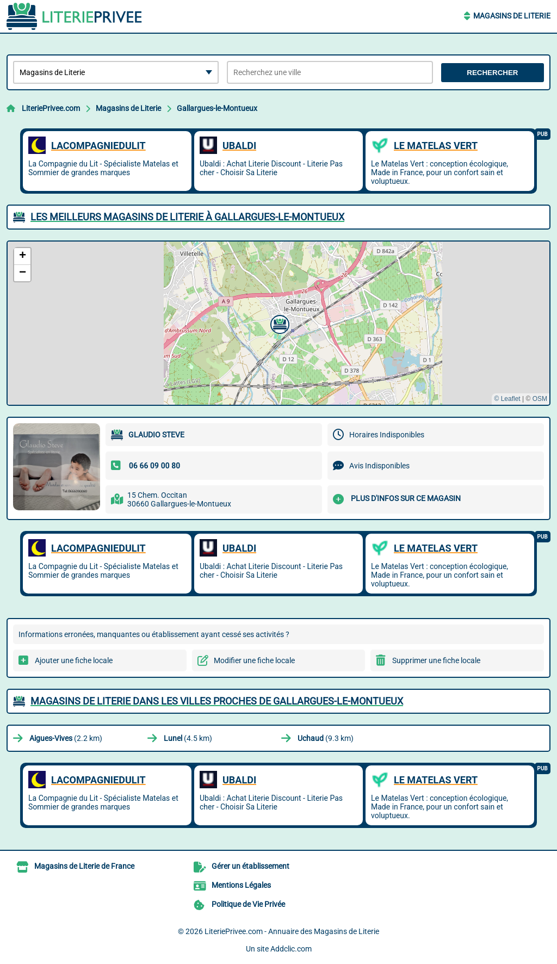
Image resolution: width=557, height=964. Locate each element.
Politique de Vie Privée (248, 904)
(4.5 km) (188, 738)
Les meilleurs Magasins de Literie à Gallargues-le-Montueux (187, 217)
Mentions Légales (241, 885)
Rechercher (492, 73)
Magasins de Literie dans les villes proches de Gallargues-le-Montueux (216, 701)
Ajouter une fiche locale (74, 660)
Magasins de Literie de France (84, 866)
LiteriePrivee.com (51, 108)
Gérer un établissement (250, 866)
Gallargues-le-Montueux (217, 108)
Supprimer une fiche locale (436, 660)
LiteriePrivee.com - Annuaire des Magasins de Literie (292, 931)
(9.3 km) (326, 738)
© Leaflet (507, 399)
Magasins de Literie (511, 15)
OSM (540, 399)
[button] (278, 323)
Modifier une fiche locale (254, 660)
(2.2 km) (65, 738)
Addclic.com (291, 948)
